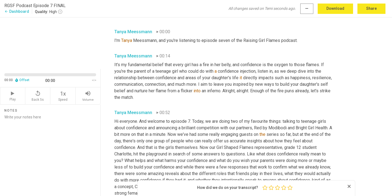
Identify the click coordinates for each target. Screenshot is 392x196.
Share (371, 8)
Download (335, 8)
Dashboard (16, 11)
